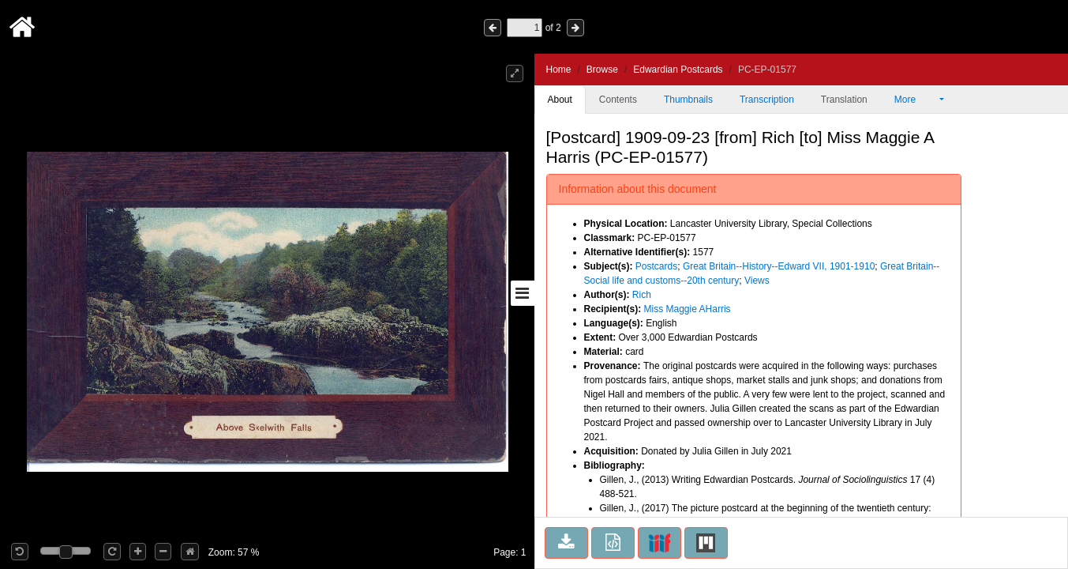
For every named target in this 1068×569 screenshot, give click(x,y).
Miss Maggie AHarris (687, 309)
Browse (602, 69)
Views (757, 280)
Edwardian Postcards (677, 69)
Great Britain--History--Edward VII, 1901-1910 (779, 266)
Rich (641, 294)
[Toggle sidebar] (522, 293)
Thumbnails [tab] (688, 99)
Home (558, 69)
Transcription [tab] (767, 99)
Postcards (656, 266)
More (915, 99)
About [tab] (560, 99)
